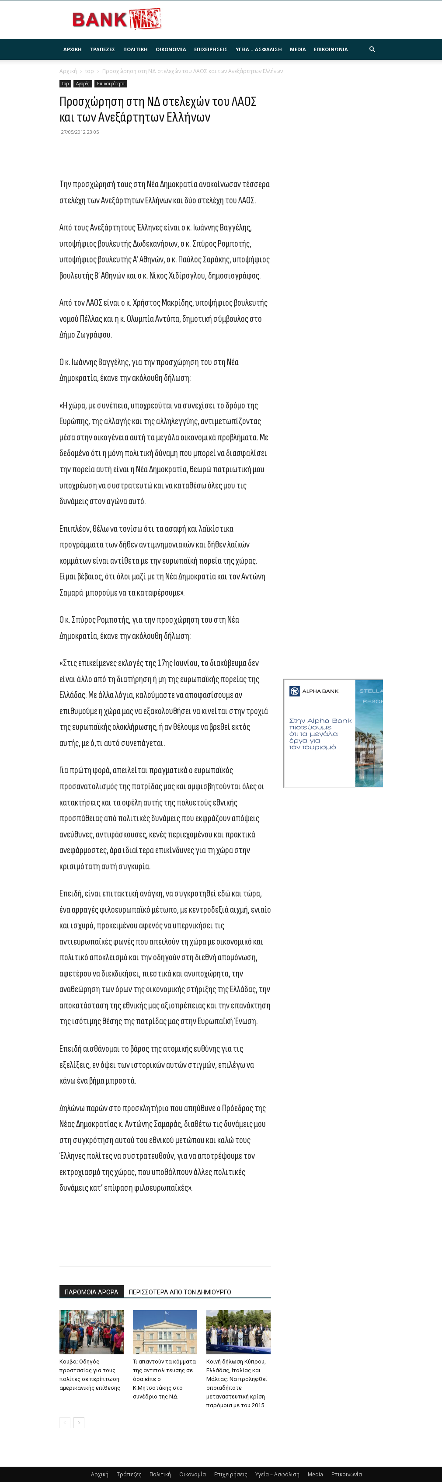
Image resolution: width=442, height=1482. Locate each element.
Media (298, 49)
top (89, 71)
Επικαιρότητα (111, 83)
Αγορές (83, 83)
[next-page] (78, 1422)
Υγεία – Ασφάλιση (259, 49)
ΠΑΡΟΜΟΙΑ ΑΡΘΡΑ (91, 1292)
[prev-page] (64, 1422)
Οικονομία (171, 49)
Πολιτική (135, 49)
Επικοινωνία (331, 49)
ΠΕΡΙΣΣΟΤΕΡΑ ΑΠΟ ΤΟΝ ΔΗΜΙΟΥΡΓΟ (180, 1292)
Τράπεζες (102, 49)
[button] (372, 49)
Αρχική (72, 49)
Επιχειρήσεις (211, 49)
